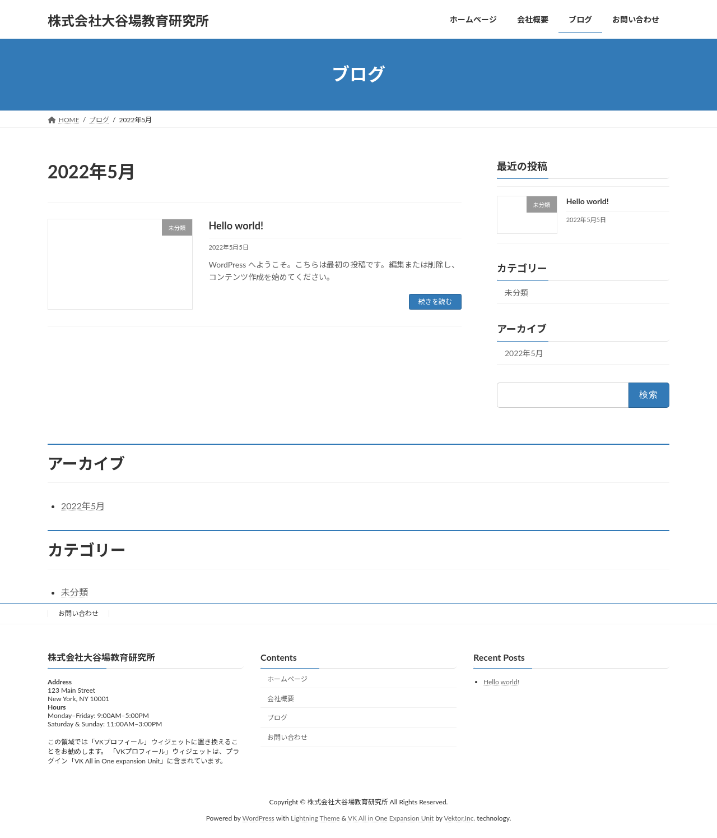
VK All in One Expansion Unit (391, 818)
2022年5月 (524, 353)
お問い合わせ (78, 613)
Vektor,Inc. (459, 818)
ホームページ (287, 679)
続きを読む (435, 301)
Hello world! (236, 225)
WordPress (258, 818)
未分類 (516, 292)
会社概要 (280, 698)
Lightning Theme (315, 818)
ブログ (277, 718)
